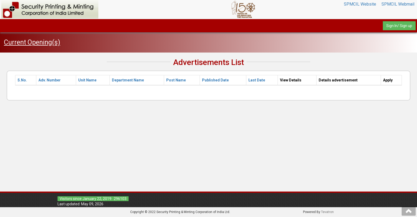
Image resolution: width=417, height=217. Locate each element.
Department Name (128, 80)
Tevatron (327, 212)
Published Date (215, 80)
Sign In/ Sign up (399, 26)
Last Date (256, 80)
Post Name (176, 80)
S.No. (22, 80)
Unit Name (87, 80)
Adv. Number (49, 80)
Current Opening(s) (32, 42)
